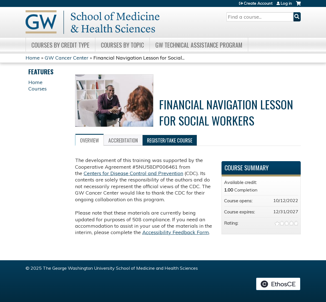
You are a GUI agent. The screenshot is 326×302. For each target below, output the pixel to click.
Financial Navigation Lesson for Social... (139, 58)
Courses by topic (122, 44)
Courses (37, 88)
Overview (89, 140)
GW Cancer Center (66, 58)
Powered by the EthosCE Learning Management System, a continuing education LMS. (278, 284)
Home (33, 58)
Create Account (258, 3)
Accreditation (123, 140)
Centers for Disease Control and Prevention (133, 173)
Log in (286, 3)
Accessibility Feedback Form (175, 232)
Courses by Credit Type (60, 44)
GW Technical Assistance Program (198, 44)
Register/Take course (169, 140)
